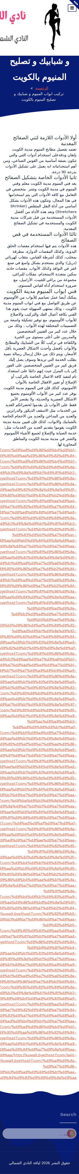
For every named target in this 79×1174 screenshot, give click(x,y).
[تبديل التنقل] (72, 8)
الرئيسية (41, 88)
